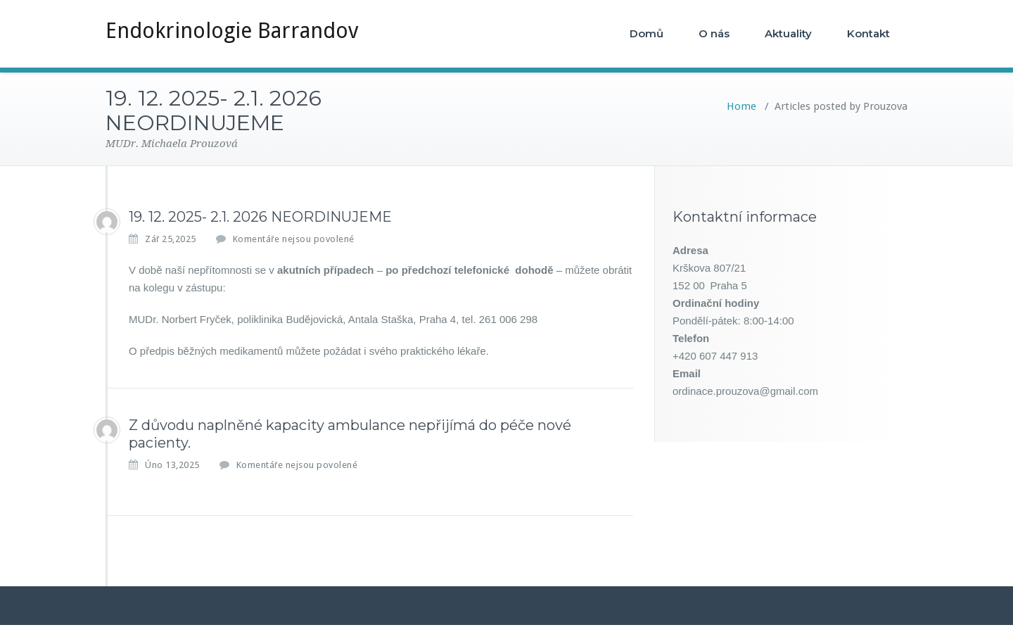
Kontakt (868, 33)
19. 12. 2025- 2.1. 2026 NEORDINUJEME (260, 216)
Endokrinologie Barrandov (232, 30)
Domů (646, 33)
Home (741, 106)
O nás (714, 33)
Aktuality (788, 33)
